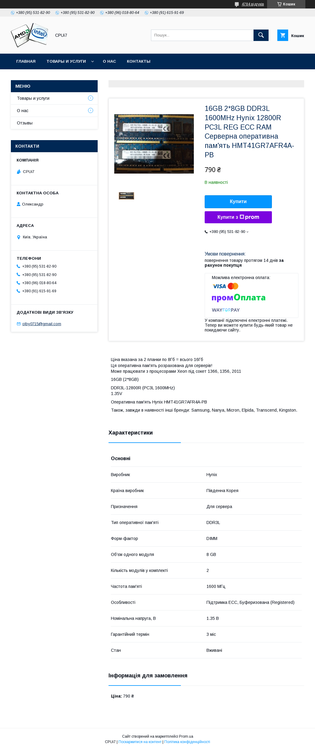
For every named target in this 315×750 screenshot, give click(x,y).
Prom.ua (186, 736)
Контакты (138, 61)
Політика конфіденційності (187, 742)
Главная (26, 61)
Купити (238, 201)
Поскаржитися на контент (140, 742)
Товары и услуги (66, 61)
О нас (109, 61)
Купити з (238, 217)
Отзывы (25, 123)
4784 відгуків (253, 4)
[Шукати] (261, 35)
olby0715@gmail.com (41, 324)
